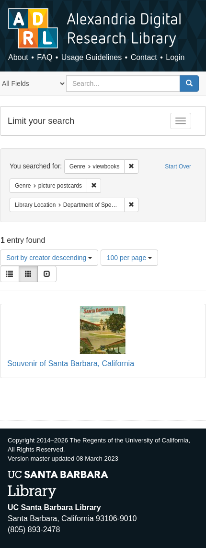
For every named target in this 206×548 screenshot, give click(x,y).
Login (175, 57)
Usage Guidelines (91, 57)
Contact (144, 57)
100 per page (129, 258)
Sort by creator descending (49, 258)
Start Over (178, 166)
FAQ (44, 57)
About (18, 57)
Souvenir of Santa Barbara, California (70, 363)
